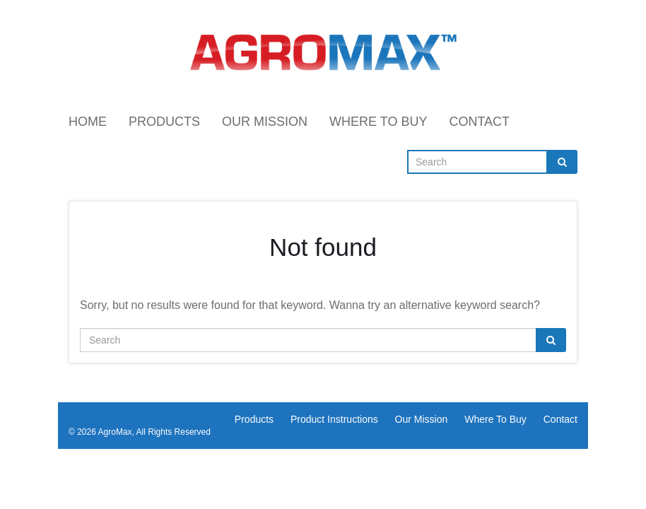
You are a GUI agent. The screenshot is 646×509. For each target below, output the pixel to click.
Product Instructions (334, 419)
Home (88, 122)
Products (164, 122)
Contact (479, 122)
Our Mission (264, 122)
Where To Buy (378, 122)
